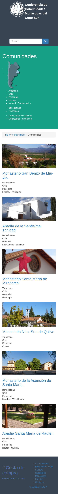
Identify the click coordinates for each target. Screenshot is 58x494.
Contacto (39, 482)
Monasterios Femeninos (20, 119)
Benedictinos (15, 108)
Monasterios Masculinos (20, 115)
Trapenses (14, 111)
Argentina (13, 91)
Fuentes (39, 479)
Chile (11, 94)
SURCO (39, 470)
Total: (12, 478)
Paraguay (13, 97)
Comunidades (18, 135)
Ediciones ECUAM (44, 466)
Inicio (7, 135)
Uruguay (13, 100)
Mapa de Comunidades (20, 103)
